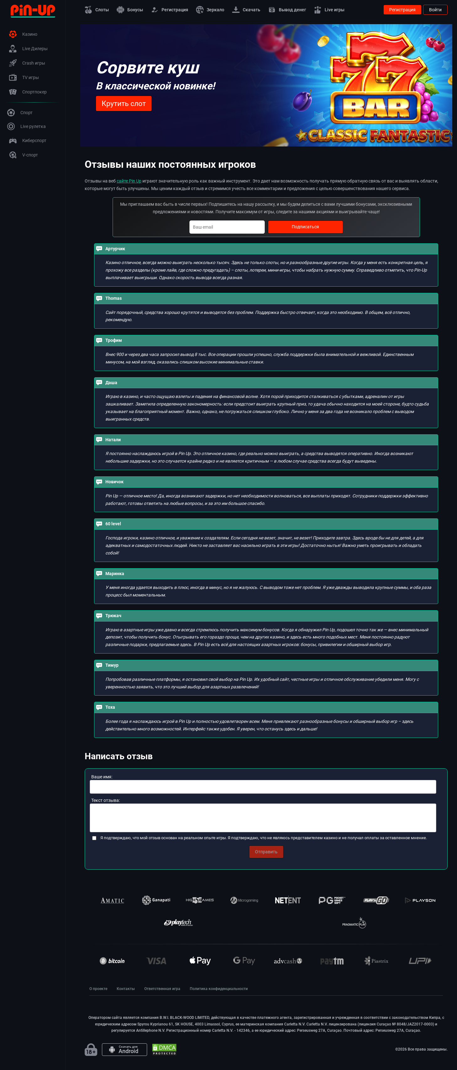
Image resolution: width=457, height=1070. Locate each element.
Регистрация (169, 9)
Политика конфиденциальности (219, 989)
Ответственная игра (162, 989)
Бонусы (130, 9)
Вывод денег (287, 9)
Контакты (126, 989)
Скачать (246, 9)
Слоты (97, 9)
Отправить (266, 851)
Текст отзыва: (105, 800)
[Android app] (124, 1049)
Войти (435, 9)
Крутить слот (124, 103)
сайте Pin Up (129, 180)
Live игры (329, 9)
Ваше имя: (101, 776)
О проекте (98, 989)
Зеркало (210, 9)
